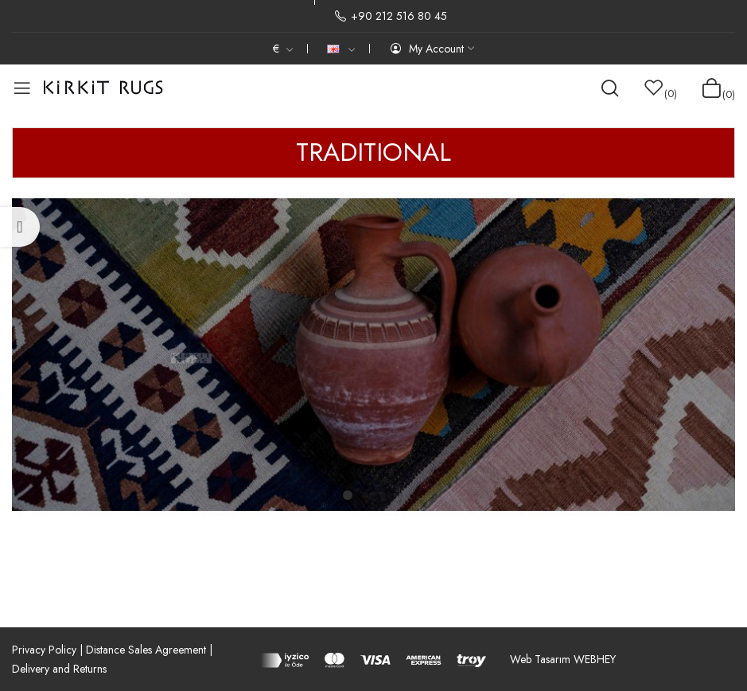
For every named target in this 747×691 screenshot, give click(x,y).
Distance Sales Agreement (146, 650)
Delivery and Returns (59, 669)
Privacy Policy (44, 650)
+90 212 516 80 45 (390, 16)
